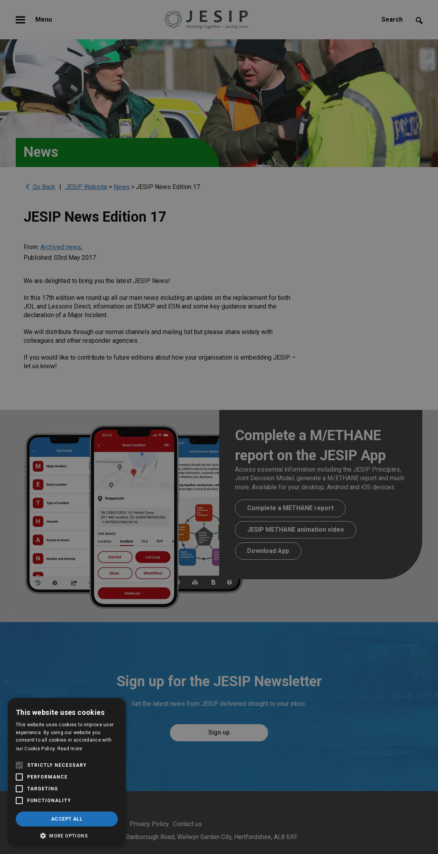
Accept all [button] (66, 819)
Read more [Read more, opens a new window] (69, 748)
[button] (67, 835)
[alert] (219, 427)
